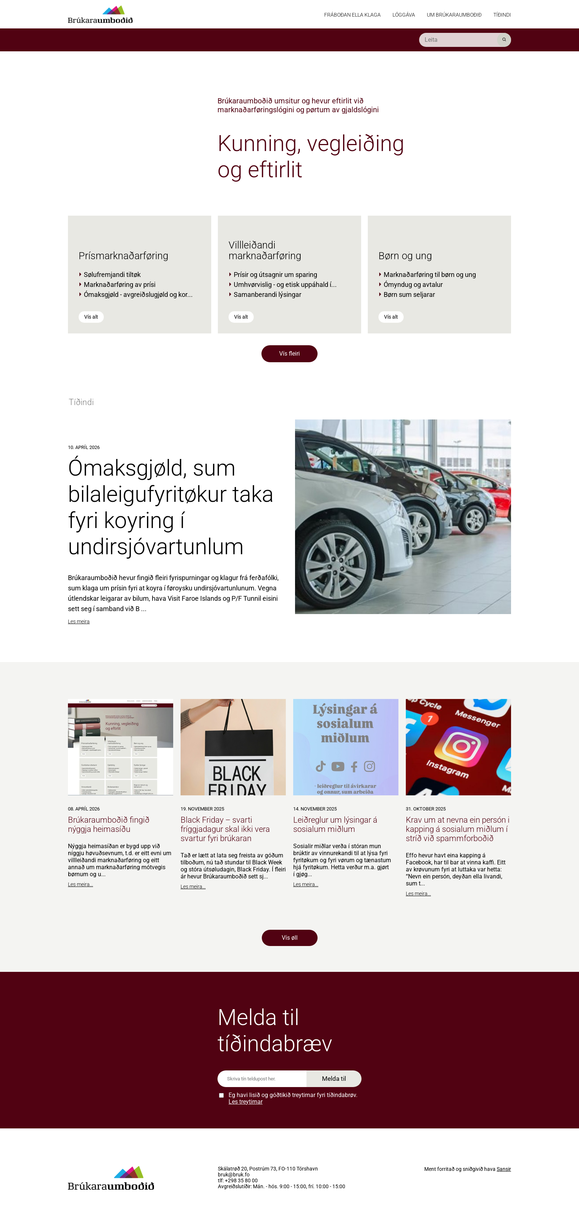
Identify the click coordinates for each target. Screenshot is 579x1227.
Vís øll (290, 937)
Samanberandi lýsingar (267, 294)
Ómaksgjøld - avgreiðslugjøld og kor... (138, 294)
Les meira (79, 621)
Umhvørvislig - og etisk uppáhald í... (285, 284)
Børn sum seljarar (409, 294)
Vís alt (91, 317)
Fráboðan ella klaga (352, 15)
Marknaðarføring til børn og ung (430, 274)
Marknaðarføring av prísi (119, 284)
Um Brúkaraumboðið (454, 15)
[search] (465, 40)
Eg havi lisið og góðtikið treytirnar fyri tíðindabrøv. (293, 1098)
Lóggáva (404, 15)
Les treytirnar (246, 1101)
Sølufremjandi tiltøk (112, 274)
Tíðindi (502, 15)
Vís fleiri (289, 353)
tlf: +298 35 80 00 (238, 1181)
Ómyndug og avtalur (413, 284)
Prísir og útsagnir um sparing (275, 274)
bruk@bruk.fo (234, 1175)
